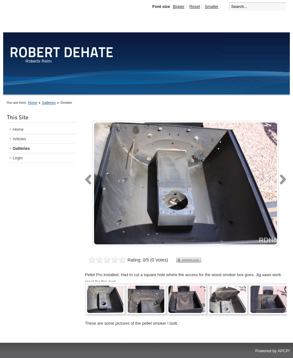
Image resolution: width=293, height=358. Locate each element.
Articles (19, 138)
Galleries (49, 102)
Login (18, 158)
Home (32, 102)
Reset (194, 6)
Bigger (179, 6)
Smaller (211, 6)
